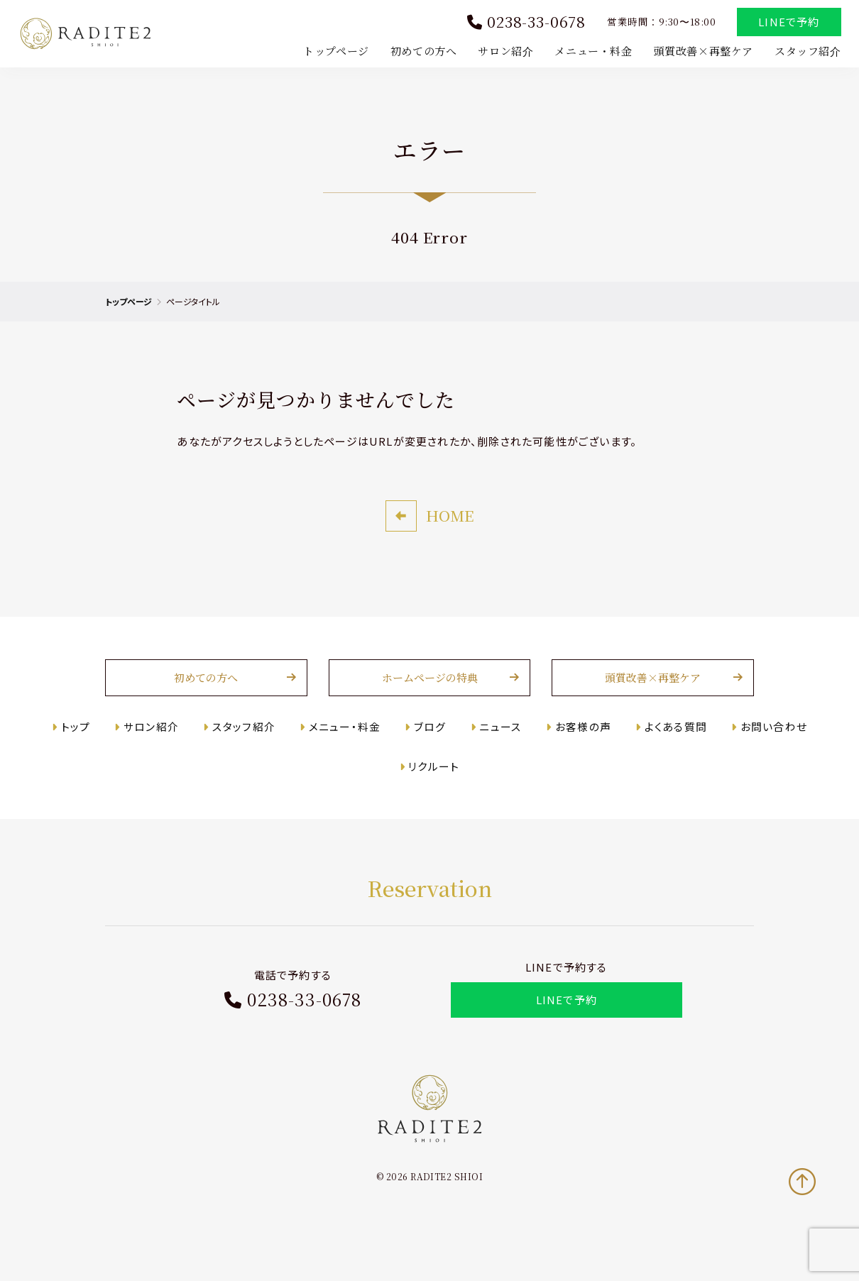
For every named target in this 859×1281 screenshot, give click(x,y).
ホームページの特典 (430, 705)
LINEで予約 (785, 23)
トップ (86, 754)
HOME (450, 543)
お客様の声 (578, 754)
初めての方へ (420, 52)
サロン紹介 (502, 52)
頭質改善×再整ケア (700, 52)
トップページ (333, 52)
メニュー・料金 (590, 52)
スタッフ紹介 (804, 52)
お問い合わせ (764, 754)
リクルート (434, 794)
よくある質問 (669, 754)
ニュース (499, 754)
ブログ (431, 754)
